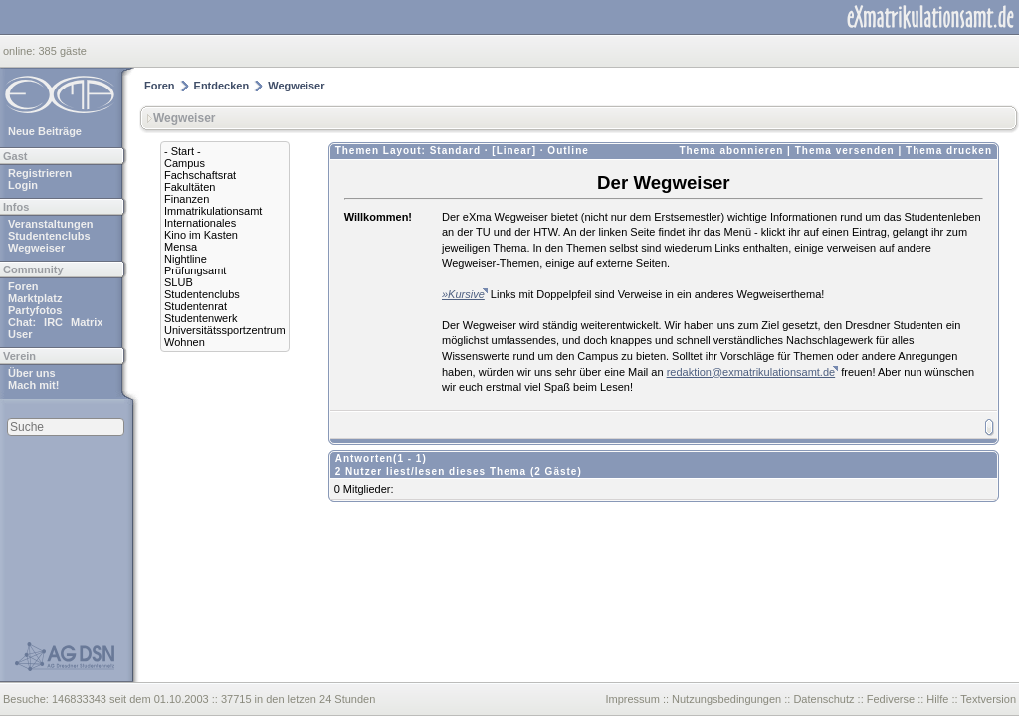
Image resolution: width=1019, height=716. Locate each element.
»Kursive (463, 294)
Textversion (988, 699)
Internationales (200, 223)
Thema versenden (845, 150)
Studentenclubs (49, 236)
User (20, 334)
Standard (455, 150)
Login (23, 185)
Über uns (32, 373)
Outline (567, 150)
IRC (53, 322)
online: (20, 51)
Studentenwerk (200, 318)
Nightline (185, 259)
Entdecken (222, 85)
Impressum (632, 699)
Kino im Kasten (201, 235)
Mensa (180, 247)
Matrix (86, 322)
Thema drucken (949, 150)
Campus (184, 163)
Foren (23, 286)
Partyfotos (35, 310)
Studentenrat (195, 306)
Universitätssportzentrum (225, 330)
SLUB (178, 282)
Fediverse (891, 699)
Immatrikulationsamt (213, 211)
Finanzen (186, 199)
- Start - (182, 151)
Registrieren (40, 173)
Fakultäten (189, 187)
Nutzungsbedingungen (726, 699)
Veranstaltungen (51, 224)
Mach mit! (33, 385)
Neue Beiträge (45, 131)
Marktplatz (35, 298)
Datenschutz (823, 699)
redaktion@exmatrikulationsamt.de (751, 372)
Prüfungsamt (195, 270)
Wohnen (184, 342)
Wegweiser (36, 248)
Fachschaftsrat (200, 175)
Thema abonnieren (731, 150)
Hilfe (937, 699)
